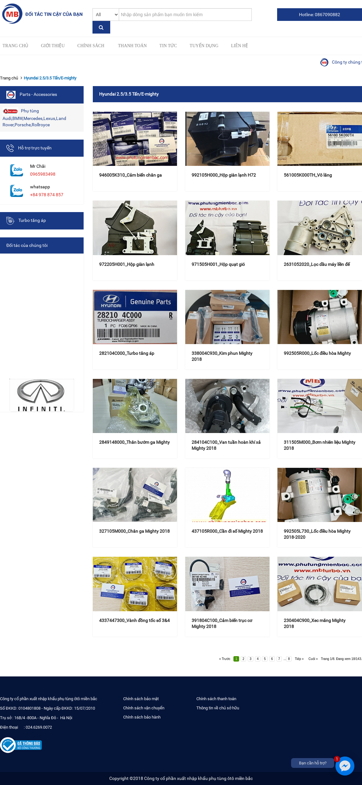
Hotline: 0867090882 (319, 14)
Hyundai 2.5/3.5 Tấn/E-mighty (50, 78)
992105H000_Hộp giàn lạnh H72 (224, 175)
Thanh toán (132, 45)
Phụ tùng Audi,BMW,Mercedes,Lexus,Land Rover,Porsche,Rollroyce (34, 117)
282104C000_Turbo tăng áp (126, 353)
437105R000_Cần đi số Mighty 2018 (227, 531)
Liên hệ (239, 45)
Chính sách (90, 45)
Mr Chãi (37, 166)
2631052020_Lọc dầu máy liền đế (317, 264)
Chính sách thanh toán (216, 698)
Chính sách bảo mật (141, 698)
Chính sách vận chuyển (143, 708)
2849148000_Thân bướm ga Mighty (134, 442)
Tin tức (168, 45)
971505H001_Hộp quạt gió (218, 264)
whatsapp (40, 186)
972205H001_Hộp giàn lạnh (126, 264)
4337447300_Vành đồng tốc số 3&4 (134, 620)
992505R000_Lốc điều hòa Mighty (317, 353)
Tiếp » (299, 659)
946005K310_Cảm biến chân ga (130, 175)
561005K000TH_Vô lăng (308, 175)
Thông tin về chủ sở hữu (217, 708)
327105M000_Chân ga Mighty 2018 (134, 531)
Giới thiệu (53, 45)
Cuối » (313, 659)
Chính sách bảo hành (142, 717)
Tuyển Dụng (204, 45)
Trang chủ (15, 45)
